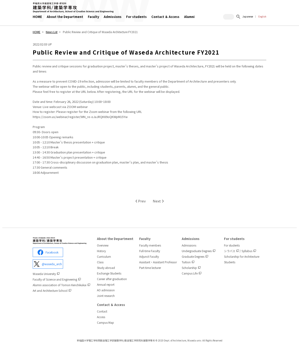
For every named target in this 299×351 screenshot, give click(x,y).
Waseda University (44, 274)
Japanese (247, 16)
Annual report (105, 284)
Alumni (189, 16)
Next (158, 200)
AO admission (106, 290)
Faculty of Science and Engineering (55, 279)
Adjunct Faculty (149, 256)
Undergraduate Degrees (197, 251)
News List (51, 32)
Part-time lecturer (150, 268)
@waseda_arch (48, 264)
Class (100, 262)
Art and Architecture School (50, 290)
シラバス (229, 251)
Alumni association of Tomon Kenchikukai (59, 285)
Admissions (189, 245)
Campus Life (190, 273)
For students (232, 245)
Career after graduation (112, 279)
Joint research (106, 296)
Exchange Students (109, 273)
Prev (140, 200)
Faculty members (150, 245)
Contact (102, 311)
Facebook (48, 252)
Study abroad (106, 268)
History (101, 251)
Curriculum (104, 256)
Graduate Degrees (193, 256)
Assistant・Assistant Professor (158, 262)
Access (101, 317)
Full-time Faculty (149, 251)
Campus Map (105, 322)
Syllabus (247, 251)
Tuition (186, 262)
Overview (103, 245)
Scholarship (189, 268)
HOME (37, 16)
